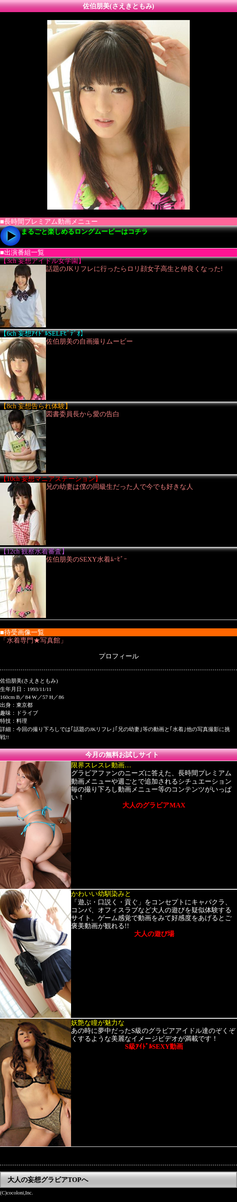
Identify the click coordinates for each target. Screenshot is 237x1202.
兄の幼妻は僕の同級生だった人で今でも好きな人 (119, 486)
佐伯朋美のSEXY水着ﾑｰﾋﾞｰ (86, 559)
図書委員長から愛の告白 (83, 414)
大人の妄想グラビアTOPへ (48, 1179)
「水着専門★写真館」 (33, 640)
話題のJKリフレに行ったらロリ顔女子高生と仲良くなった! (134, 268)
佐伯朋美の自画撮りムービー (89, 341)
